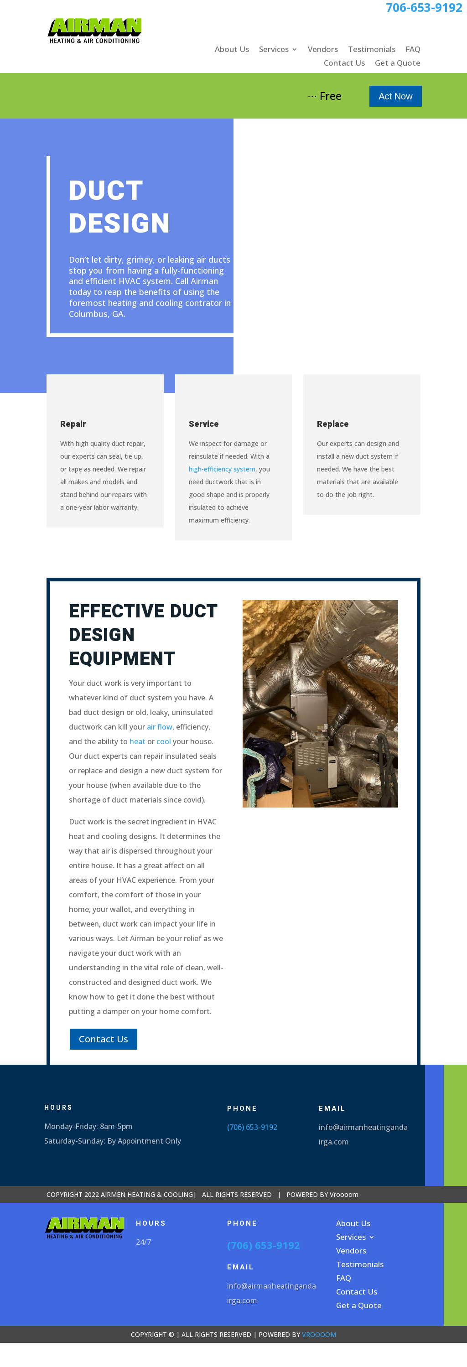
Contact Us (344, 64)
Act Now (395, 96)
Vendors (323, 50)
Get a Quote (397, 64)
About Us (232, 50)
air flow (159, 727)
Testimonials (371, 50)
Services (274, 50)
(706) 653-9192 (252, 1127)
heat (137, 741)
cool (163, 741)
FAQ (412, 50)
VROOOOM (319, 1334)
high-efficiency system (222, 469)
